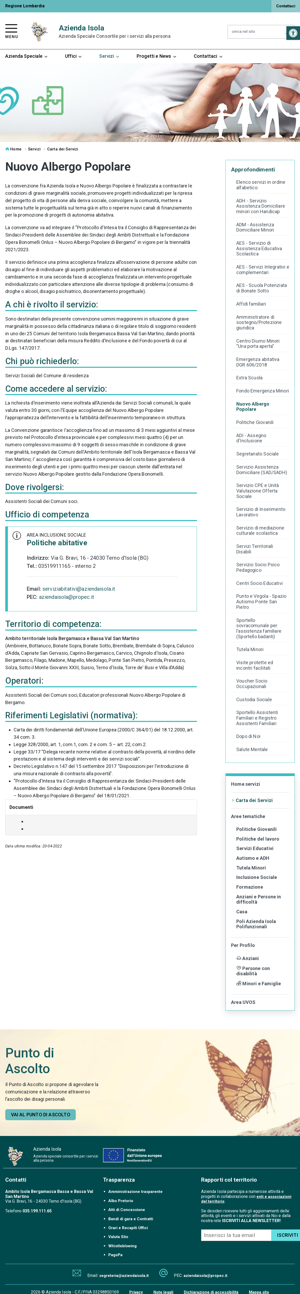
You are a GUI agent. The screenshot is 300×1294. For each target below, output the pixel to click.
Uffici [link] (73, 56)
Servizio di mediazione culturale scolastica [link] (260, 530)
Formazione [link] (249, 887)
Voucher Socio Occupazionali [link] (251, 683)
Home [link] (13, 149)
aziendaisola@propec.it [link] (66, 597)
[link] (293, 33)
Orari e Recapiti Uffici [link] (128, 1227)
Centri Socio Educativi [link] (259, 583)
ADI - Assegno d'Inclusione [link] (251, 438)
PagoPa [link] (115, 1255)
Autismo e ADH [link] (252, 858)
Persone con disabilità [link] (253, 971)
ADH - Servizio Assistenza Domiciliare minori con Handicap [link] (260, 206)
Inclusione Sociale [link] (256, 877)
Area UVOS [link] (243, 1002)
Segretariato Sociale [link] (257, 454)
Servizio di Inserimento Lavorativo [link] (260, 512)
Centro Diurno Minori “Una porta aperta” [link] (258, 343)
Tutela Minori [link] (250, 649)
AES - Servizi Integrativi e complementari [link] (262, 269)
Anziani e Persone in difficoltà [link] (258, 899)
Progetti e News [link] (157, 56)
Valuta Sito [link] (118, 1236)
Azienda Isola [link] (114, 31)
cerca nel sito (243, 32)
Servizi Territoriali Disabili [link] (254, 549)
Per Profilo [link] (243, 945)
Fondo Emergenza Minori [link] (262, 391)
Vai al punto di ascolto (40, 1114)
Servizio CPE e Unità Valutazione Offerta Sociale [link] (257, 491)
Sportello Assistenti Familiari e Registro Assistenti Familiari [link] (257, 718)
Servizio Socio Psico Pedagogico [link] (258, 567)
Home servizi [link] (245, 784)
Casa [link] (241, 911)
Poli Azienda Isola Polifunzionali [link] (256, 924)
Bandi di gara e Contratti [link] (130, 1219)
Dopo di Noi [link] (248, 736)
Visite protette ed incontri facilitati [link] (254, 665)
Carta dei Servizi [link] (62, 149)
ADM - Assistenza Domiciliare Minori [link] (255, 227)
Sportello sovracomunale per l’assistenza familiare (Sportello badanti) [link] (258, 628)
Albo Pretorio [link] (120, 1200)
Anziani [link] (247, 958)
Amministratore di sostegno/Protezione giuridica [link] (259, 323)
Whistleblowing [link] (122, 1246)
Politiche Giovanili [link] (255, 422)
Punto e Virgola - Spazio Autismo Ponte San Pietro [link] (261, 602)
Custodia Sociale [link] (254, 699)
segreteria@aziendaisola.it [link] (124, 1275)
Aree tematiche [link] (248, 816)
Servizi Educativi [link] (255, 848)
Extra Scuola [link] (249, 377)
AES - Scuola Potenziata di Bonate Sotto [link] (261, 288)
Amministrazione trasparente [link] (135, 1191)
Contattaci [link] (285, 6)
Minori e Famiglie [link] (258, 983)
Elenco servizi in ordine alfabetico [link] (260, 185)
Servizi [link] (109, 56)
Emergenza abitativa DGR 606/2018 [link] (257, 362)
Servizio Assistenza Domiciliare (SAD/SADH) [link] (261, 469)
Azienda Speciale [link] (26, 56)
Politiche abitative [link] (57, 542)
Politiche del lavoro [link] (258, 839)
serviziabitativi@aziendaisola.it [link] (78, 589)
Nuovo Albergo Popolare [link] (252, 406)
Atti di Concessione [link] (126, 1209)
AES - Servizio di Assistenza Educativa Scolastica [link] (259, 248)
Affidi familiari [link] (251, 304)
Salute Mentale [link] (252, 749)
